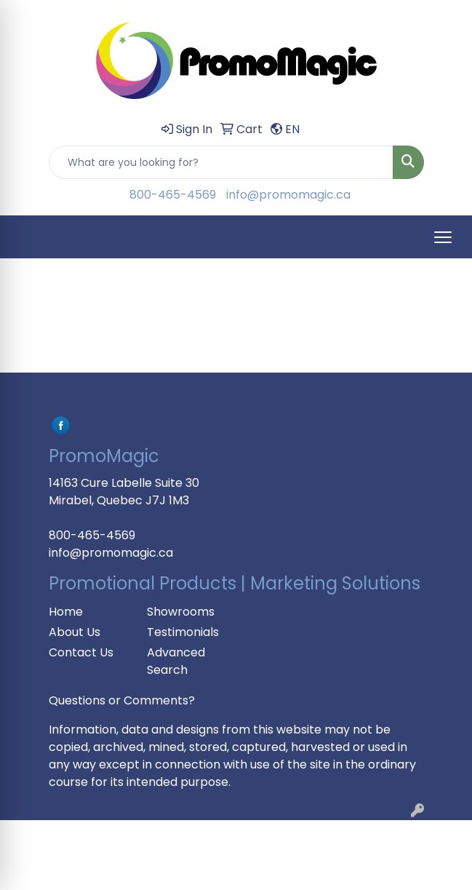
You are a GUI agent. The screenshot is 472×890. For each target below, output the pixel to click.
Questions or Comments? (122, 700)
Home (66, 611)
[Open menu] (442, 237)
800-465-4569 (172, 194)
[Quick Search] (221, 162)
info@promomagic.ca (288, 194)
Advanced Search (176, 661)
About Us (74, 632)
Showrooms (181, 611)
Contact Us (81, 652)
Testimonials (183, 632)
